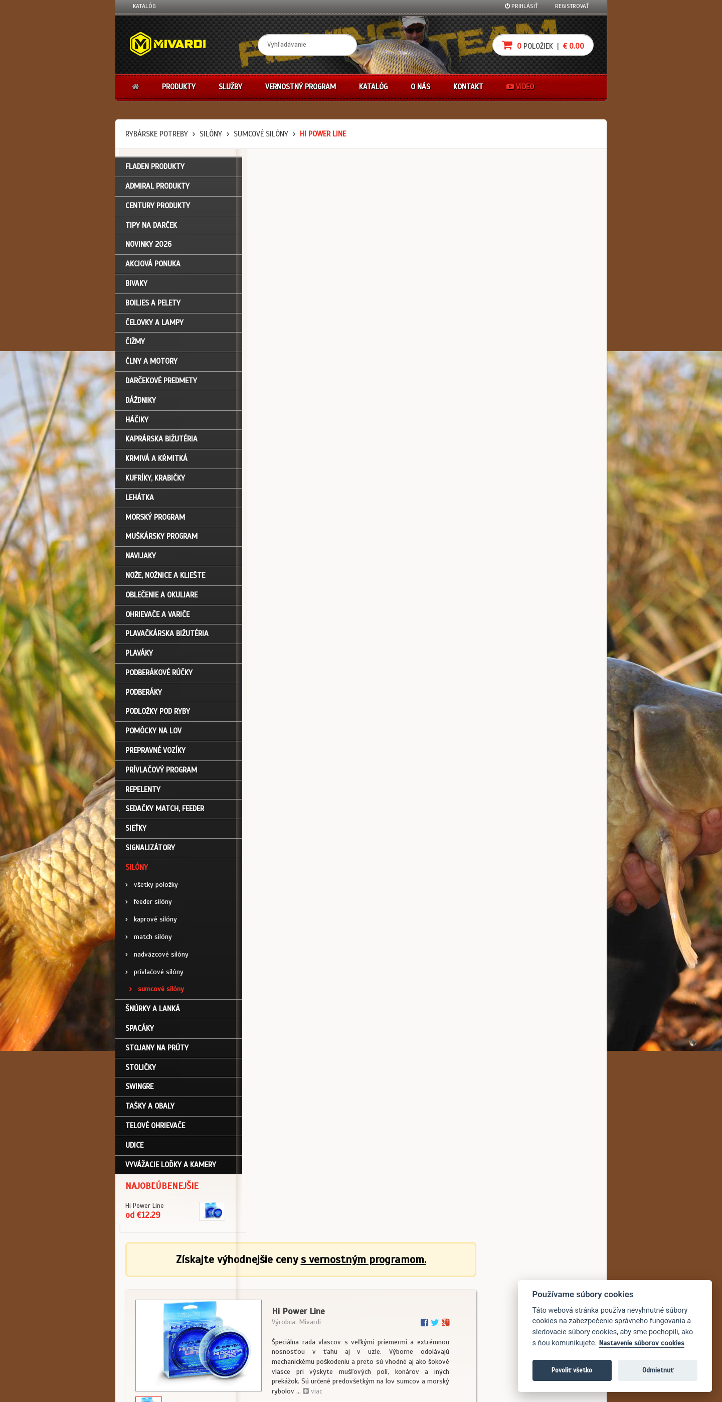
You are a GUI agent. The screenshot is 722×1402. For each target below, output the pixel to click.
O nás (420, 86)
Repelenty (142, 791)
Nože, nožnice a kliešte (165, 577)
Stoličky (140, 1069)
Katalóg (144, 6)
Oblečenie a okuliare (161, 596)
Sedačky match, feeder (164, 811)
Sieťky (135, 830)
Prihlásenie (148, 1277)
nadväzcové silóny (157, 956)
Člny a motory (151, 363)
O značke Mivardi (316, 1303)
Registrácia (148, 1290)
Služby (230, 86)
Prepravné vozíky (155, 752)
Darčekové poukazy (400, 1277)
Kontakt (468, 86)
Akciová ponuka (152, 266)
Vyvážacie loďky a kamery (170, 1166)
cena (535, 382)
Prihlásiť (521, 6)
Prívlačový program (161, 771)
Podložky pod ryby (157, 713)
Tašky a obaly (149, 1108)
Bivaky (136, 285)
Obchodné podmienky (242, 1277)
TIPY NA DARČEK (151, 227)
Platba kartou (392, 1303)
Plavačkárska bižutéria (167, 636)
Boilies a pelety (152, 304)
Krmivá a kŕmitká (156, 460)
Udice (134, 1147)
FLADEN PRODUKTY (155, 169)
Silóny (211, 133)
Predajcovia (309, 1317)
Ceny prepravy (152, 1357)
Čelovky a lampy (154, 324)
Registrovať (572, 6)
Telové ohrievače (155, 1127)
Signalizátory (150, 849)
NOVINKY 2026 (148, 246)
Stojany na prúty (157, 1049)
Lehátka (139, 499)
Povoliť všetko (572, 1370)
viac (433, 307)
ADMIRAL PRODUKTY (157, 188)
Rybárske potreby (156, 133)
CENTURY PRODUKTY (157, 207)
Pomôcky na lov (153, 733)
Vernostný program (300, 86)
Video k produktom (158, 1344)
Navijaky (140, 558)
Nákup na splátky (397, 1290)
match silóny (148, 938)
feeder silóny (148, 904)
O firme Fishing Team (320, 1290)
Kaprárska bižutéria (161, 441)
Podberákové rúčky (159, 674)
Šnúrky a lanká (152, 1011)
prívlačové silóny (154, 974)
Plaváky (139, 655)
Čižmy (135, 344)
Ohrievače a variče (157, 616)
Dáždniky (140, 402)
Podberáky (143, 694)
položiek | (543, 45)
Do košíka (562, 430)
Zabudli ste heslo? (158, 1317)
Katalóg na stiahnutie (323, 1277)
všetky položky (151, 886)
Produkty (179, 86)
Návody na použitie (159, 1330)
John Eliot (223, 1388)
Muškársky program (161, 538)
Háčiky (136, 421)
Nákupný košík (152, 1303)
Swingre (139, 1089)
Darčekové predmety (161, 382)
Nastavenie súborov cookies (641, 1343)
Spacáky (139, 1030)
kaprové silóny (151, 921)
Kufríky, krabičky (155, 480)
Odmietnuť (657, 1370)
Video (520, 86)
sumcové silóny (261, 133)
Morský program (155, 519)
